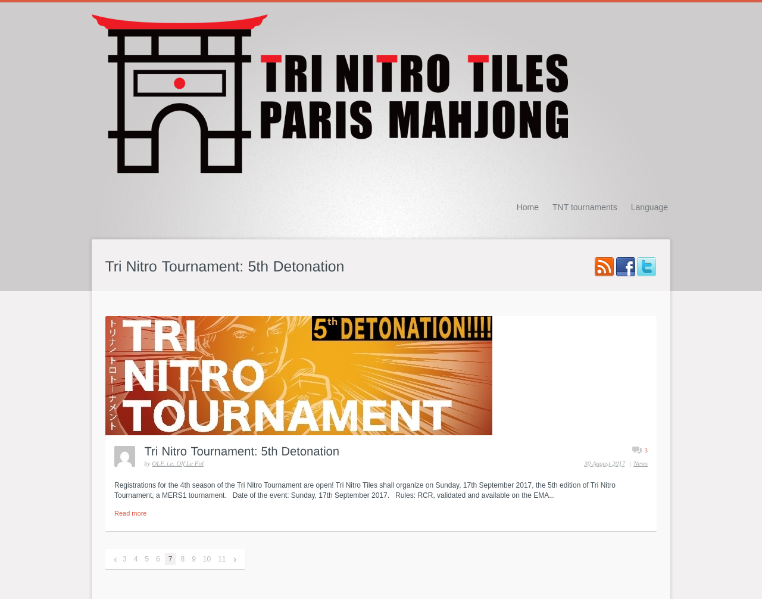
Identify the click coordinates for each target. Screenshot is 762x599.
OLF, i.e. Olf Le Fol (178, 463)
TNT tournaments (584, 207)
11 (222, 559)
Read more (130, 513)
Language (649, 207)
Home (528, 207)
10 (207, 559)
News (640, 463)
